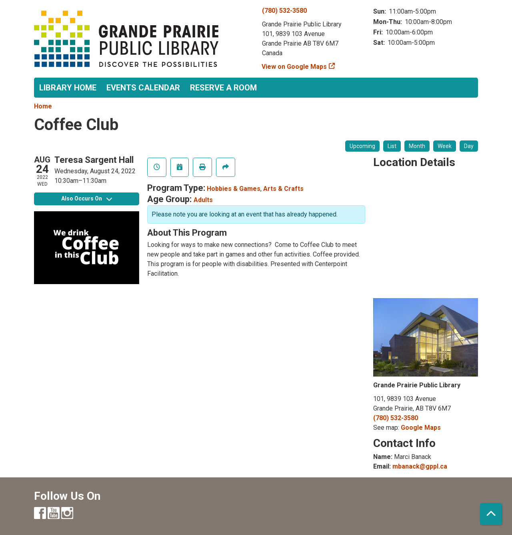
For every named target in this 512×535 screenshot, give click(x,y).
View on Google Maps (294, 66)
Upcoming (362, 146)
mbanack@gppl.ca (419, 466)
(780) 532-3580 (284, 10)
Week (445, 146)
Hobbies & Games (233, 188)
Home (43, 106)
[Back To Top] (491, 514)
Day (469, 146)
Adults (203, 200)
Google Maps (421, 427)
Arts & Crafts (283, 188)
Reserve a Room (223, 87)
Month (417, 146)
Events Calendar (143, 87)
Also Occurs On (86, 198)
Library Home (67, 87)
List (392, 146)
